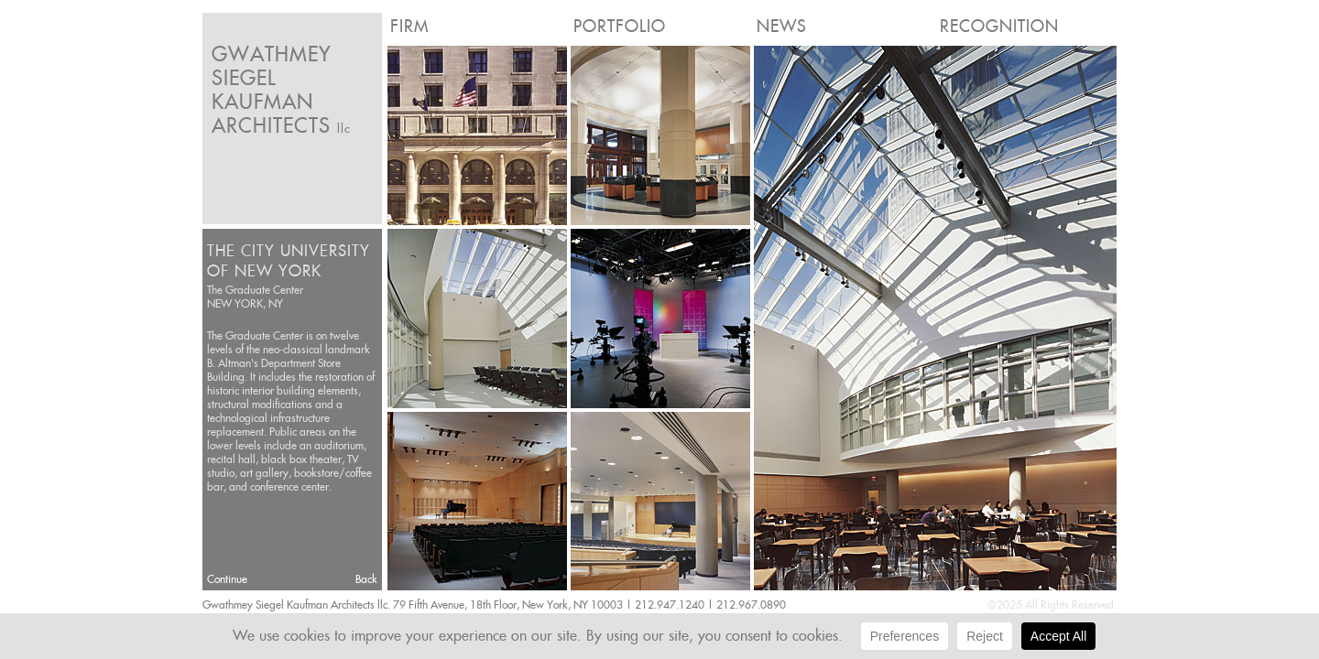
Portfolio (619, 26)
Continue (227, 579)
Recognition (999, 26)
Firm (409, 26)
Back (366, 579)
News (782, 26)
